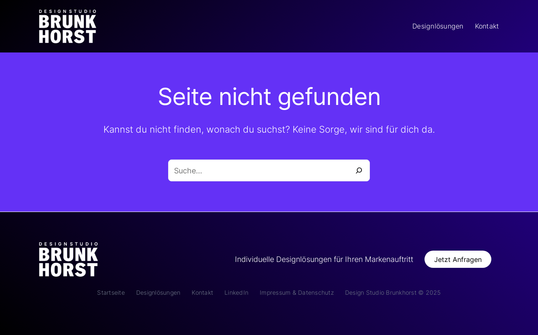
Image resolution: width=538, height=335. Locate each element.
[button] (458, 259)
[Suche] (359, 170)
